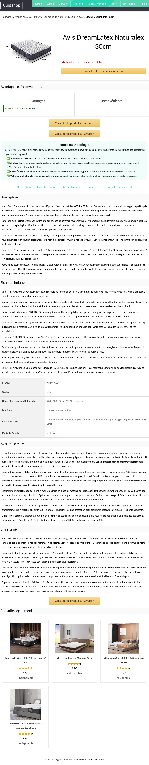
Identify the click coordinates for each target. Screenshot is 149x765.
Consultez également (119, 187)
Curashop (8, 16)
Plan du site (80, 759)
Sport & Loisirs (130, 3)
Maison (114, 3)
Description (24, 187)
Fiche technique (46, 187)
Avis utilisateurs (72, 187)
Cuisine (50, 3)
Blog (144, 3)
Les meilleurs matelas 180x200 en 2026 (63, 16)
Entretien (63, 3)
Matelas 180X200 (33, 16)
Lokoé (101, 759)
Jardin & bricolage (97, 3)
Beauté (38, 3)
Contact (68, 759)
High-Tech (78, 3)
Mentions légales (53, 759)
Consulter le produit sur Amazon (103, 71)
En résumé (94, 187)
